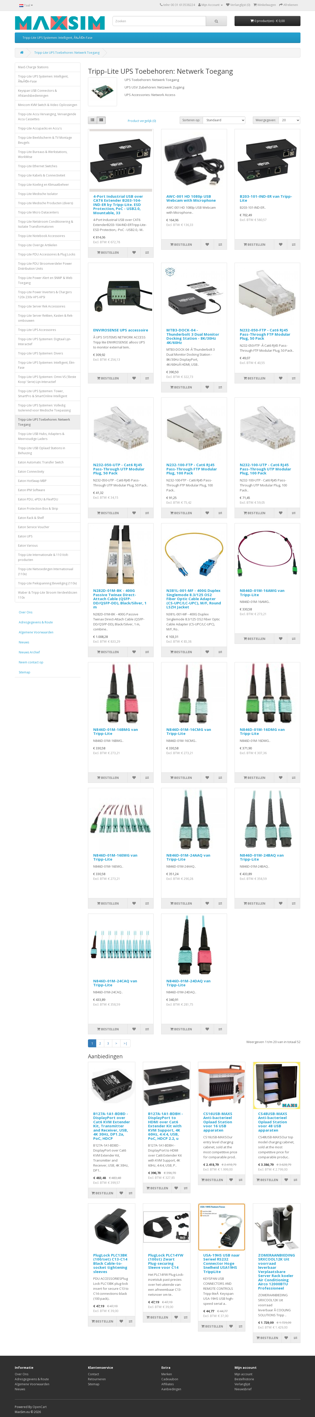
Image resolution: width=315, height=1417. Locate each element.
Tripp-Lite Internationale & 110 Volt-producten (43, 557)
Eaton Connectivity (31, 471)
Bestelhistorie (244, 1379)
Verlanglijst (242, 1384)
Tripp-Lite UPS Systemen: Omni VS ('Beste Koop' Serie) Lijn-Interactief (47, 379)
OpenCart (40, 1407)
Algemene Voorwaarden (36, 632)
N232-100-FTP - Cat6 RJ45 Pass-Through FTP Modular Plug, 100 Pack (191, 468)
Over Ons (25, 612)
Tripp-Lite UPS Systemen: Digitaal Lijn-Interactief (44, 341)
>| (125, 1043)
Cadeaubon (169, 1379)
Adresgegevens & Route (36, 622)
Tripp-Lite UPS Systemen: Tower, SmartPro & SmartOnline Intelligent (42, 393)
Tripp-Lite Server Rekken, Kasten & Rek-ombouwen (45, 318)
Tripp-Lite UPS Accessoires (37, 330)
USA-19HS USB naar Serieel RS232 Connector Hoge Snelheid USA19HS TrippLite (221, 1263)
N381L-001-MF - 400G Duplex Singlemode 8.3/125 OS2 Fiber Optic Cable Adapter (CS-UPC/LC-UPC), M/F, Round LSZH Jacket (193, 598)
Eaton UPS (25, 536)
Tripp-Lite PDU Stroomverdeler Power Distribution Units (45, 266)
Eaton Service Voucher (33, 527)
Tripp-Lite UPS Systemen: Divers (40, 353)
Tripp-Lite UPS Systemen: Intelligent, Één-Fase (46, 365)
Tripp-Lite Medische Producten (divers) (45, 203)
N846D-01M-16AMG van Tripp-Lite (262, 592)
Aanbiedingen (171, 1389)
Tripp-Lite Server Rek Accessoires (41, 306)
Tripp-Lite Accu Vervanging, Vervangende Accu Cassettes (47, 116)
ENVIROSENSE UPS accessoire (120, 329)
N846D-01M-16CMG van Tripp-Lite (188, 731)
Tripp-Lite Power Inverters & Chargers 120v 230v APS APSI (45, 294)
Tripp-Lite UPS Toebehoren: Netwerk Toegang (66, 52)
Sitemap (24, 672)
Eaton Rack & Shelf (31, 518)
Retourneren (97, 1379)
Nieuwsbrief (243, 1389)
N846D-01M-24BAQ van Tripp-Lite (262, 857)
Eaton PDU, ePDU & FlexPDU (38, 499)
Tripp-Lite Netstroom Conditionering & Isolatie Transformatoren (45, 224)
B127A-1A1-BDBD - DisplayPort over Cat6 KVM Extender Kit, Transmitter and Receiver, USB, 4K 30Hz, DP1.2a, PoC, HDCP (111, 1126)
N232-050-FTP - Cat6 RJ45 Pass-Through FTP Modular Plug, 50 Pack (265, 334)
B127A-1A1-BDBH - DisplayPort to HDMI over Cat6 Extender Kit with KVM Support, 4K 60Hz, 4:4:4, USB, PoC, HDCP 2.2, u (165, 1126)
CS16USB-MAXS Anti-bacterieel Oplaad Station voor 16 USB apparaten (217, 1122)
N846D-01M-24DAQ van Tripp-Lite (188, 983)
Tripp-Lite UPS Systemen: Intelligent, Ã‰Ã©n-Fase (57, 37)
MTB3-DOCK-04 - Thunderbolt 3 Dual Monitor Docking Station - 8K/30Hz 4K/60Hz (192, 336)
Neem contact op (31, 662)
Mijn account (243, 1374)
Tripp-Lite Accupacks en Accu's (40, 128)
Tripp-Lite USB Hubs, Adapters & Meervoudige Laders (41, 436)
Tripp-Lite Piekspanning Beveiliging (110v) (47, 583)
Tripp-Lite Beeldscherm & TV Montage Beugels (45, 140)
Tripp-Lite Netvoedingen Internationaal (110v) (45, 571)
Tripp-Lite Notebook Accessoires (41, 236)
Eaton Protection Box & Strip (38, 508)
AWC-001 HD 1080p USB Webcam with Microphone (191, 198)
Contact (93, 1374)
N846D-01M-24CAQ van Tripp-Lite (115, 983)
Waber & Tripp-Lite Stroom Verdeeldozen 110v (47, 595)
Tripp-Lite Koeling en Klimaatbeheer (43, 184)
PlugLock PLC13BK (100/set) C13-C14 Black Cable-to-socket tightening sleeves (110, 1263)
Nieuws (24, 642)
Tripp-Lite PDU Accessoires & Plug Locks (46, 254)
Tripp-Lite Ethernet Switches (37, 166)
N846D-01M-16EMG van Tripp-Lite (115, 857)
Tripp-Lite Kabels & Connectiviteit (41, 175)
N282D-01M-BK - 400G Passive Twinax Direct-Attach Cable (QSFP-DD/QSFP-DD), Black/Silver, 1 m (120, 598)
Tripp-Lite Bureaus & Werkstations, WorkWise (42, 154)
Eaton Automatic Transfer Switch (41, 462)
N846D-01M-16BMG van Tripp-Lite (115, 731)
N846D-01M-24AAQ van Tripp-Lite (188, 857)
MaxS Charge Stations (33, 67)
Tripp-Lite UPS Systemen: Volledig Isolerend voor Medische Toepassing (44, 407)
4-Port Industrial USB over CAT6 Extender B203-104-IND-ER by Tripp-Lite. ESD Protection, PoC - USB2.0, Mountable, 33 (118, 204)
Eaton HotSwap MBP (32, 481)
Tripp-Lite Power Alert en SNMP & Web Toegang (45, 280)
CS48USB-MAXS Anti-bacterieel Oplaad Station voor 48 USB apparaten (272, 1122)
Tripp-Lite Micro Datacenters (38, 212)
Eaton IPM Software (31, 490)
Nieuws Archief (29, 652)
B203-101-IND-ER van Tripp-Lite (266, 198)
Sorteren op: (191, 120)
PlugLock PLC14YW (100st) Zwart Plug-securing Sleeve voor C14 (165, 1261)
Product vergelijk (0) (142, 121)
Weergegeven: (266, 120)
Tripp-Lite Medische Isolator (38, 194)
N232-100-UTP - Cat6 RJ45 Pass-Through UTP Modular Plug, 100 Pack (265, 468)
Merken (166, 1374)
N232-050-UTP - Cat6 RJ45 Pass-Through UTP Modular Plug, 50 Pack (119, 468)
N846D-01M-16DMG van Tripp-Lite (262, 731)
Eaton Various (28, 545)
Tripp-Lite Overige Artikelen (37, 245)
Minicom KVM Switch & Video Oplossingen (47, 105)
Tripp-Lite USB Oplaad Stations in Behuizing (41, 450)
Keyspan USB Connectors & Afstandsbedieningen (37, 93)
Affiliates (167, 1384)
